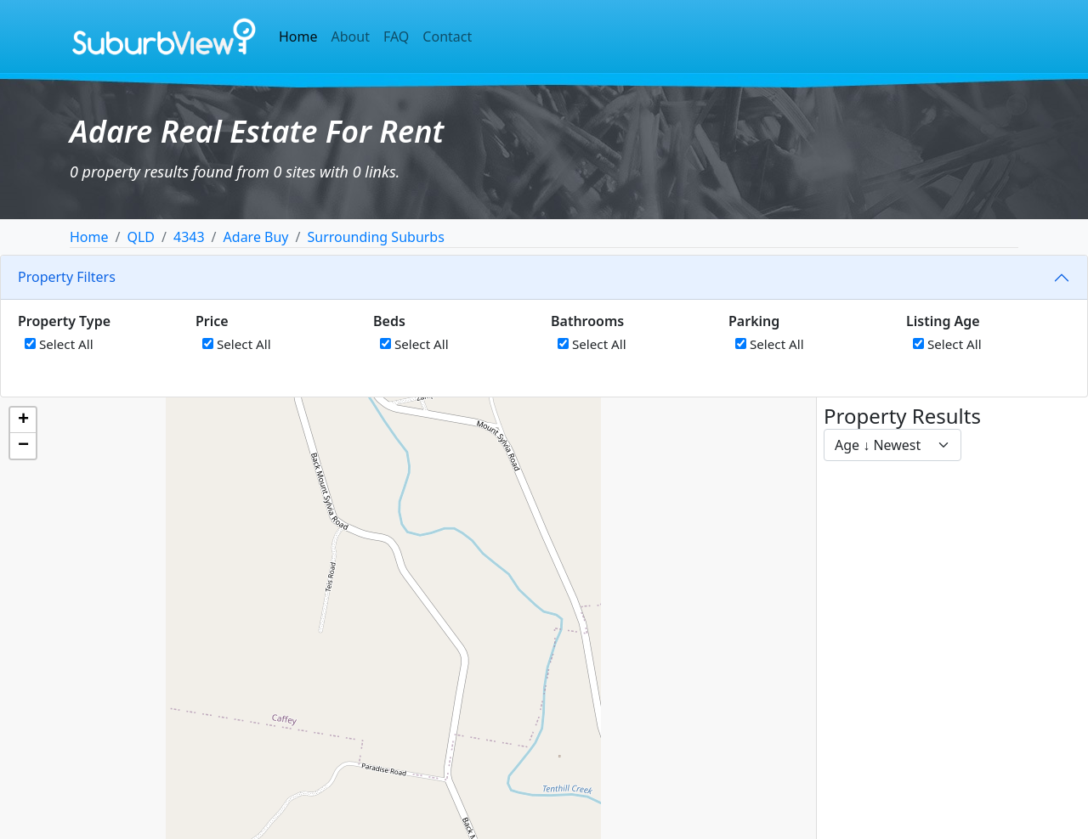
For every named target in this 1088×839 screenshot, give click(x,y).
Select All (59, 343)
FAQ (396, 36)
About (351, 36)
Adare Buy (256, 237)
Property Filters (67, 276)
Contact (447, 36)
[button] (23, 420)
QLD (141, 237)
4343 (189, 237)
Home (298, 36)
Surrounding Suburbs (375, 237)
